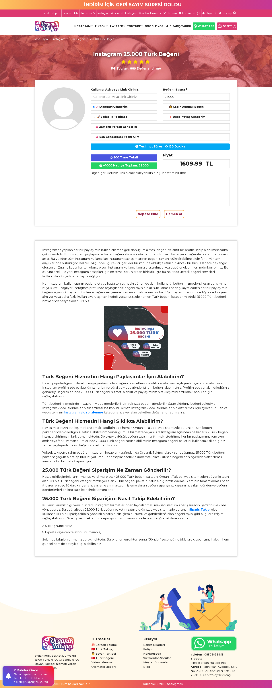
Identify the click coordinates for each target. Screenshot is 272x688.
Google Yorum (156, 26)
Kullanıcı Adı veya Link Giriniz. (115, 89)
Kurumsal (87, 13)
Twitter (116, 26)
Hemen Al (174, 214)
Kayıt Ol (209, 13)
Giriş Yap (225, 13)
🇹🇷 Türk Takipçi (102, 649)
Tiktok (100, 26)
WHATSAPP (204, 26)
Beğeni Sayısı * (175, 89)
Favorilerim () (189, 13)
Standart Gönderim (110, 106)
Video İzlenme (101, 662)
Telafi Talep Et (52, 13)
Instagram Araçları (110, 13)
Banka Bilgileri (154, 645)
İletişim (172, 13)
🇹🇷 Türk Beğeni (102, 658)
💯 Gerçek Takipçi (104, 645)
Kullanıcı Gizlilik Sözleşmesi (163, 684)
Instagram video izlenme (83, 412)
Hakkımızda (152, 653)
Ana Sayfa (41, 39)
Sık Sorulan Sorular (157, 658)
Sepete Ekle (148, 214)
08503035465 (213, 654)
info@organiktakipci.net (209, 662)
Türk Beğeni (78, 39)
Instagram (82, 26)
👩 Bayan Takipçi (103, 653)
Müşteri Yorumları (156, 662)
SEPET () (227, 26)
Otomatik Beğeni (103, 666)
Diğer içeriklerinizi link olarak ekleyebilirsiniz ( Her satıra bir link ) (139, 173)
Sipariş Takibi (70, 13)
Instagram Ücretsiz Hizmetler (145, 13)
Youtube (134, 26)
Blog (146, 666)
